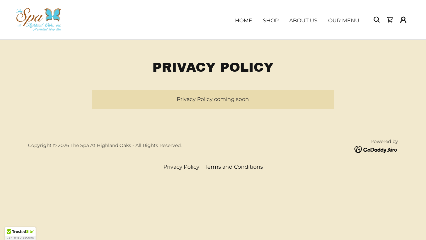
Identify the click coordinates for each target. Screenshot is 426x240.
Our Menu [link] (343, 20)
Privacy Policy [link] (181, 167)
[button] (403, 19)
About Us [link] (303, 20)
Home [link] (243, 20)
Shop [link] (271, 20)
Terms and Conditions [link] (234, 167)
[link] (38, 19)
